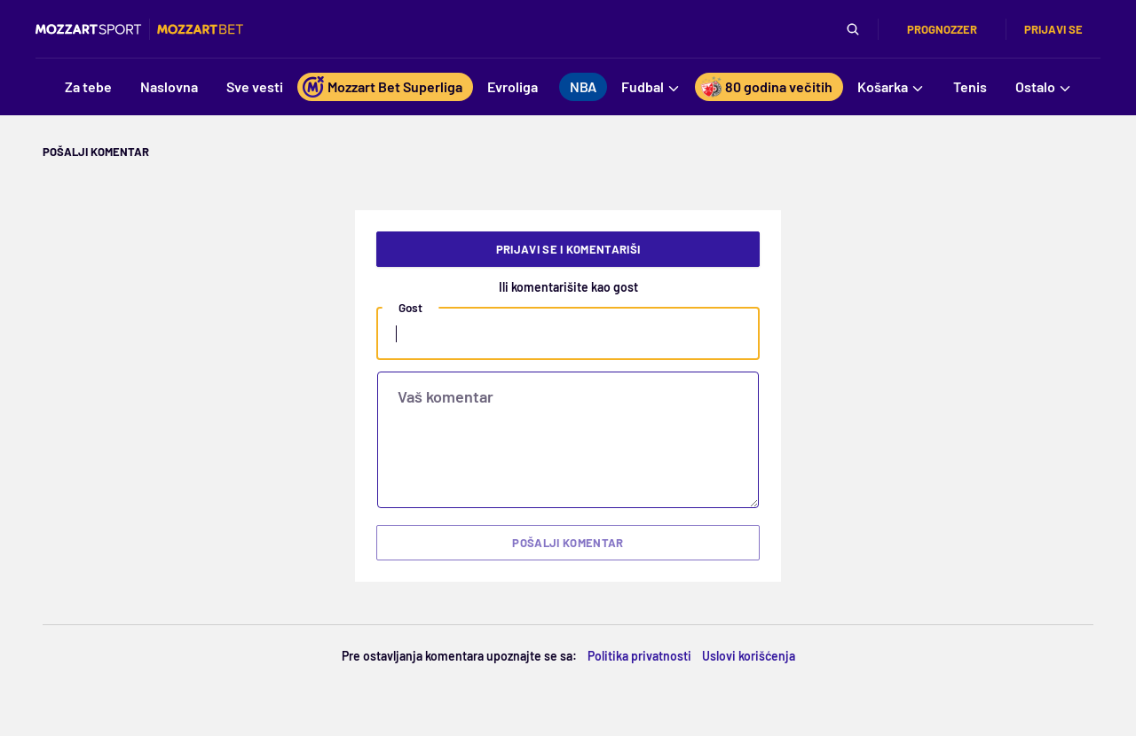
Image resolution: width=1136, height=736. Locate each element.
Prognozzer (942, 29)
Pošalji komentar (567, 543)
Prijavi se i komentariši (568, 249)
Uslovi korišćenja (748, 655)
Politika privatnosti (639, 655)
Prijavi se (1053, 29)
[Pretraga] (853, 29)
